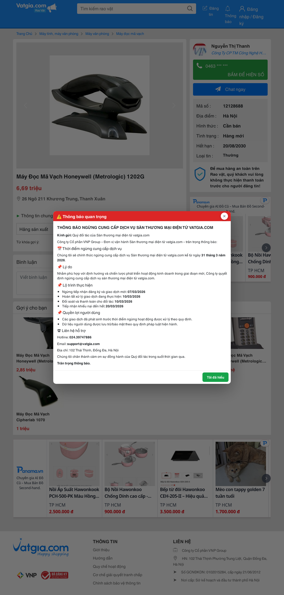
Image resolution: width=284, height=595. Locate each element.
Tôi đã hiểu (215, 377)
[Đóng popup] (224, 216)
